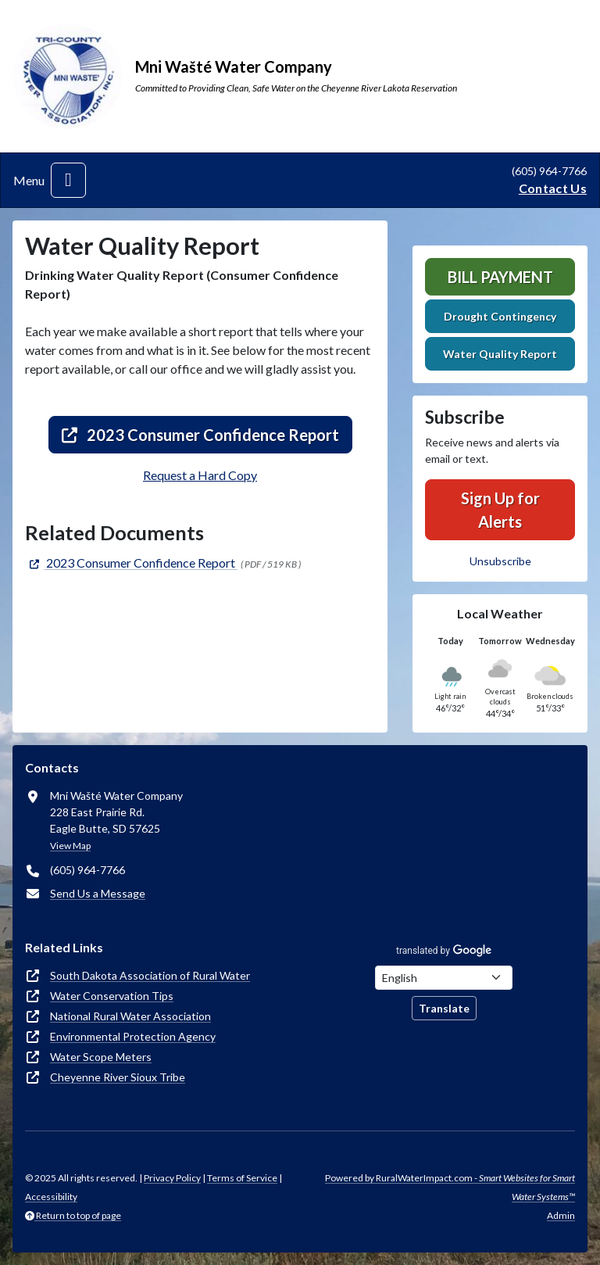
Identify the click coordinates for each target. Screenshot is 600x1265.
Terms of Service (242, 1178)
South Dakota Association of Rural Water (150, 975)
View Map (70, 845)
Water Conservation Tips (111, 995)
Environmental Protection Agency (133, 1036)
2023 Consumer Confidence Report (200, 434)
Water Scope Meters (101, 1056)
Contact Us (553, 188)
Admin (561, 1215)
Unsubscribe (500, 561)
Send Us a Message (97, 893)
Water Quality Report (500, 353)
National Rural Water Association (130, 1016)
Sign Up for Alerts (500, 510)
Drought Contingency (500, 316)
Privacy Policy (172, 1178)
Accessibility (51, 1196)
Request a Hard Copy (200, 475)
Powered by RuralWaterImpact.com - (450, 1187)
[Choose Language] (443, 978)
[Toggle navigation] (68, 180)
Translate (444, 1008)
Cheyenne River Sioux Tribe (117, 1077)
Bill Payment (500, 276)
